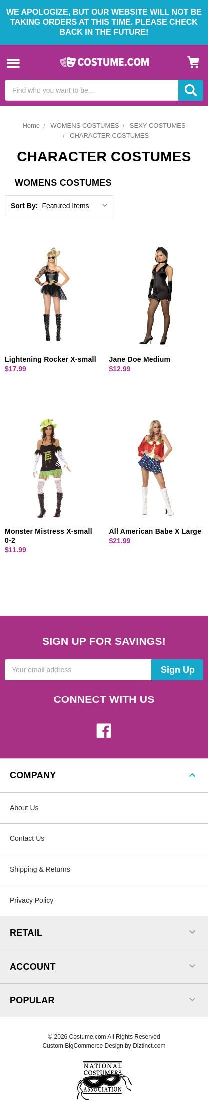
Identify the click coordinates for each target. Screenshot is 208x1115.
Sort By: (24, 206)
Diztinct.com (149, 1045)
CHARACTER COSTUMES (109, 135)
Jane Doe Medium (140, 359)
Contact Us (27, 838)
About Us (24, 808)
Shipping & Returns (40, 869)
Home (31, 125)
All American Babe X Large (155, 531)
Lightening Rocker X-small (50, 359)
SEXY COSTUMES (158, 125)
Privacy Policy (31, 900)
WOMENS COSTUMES (84, 125)
